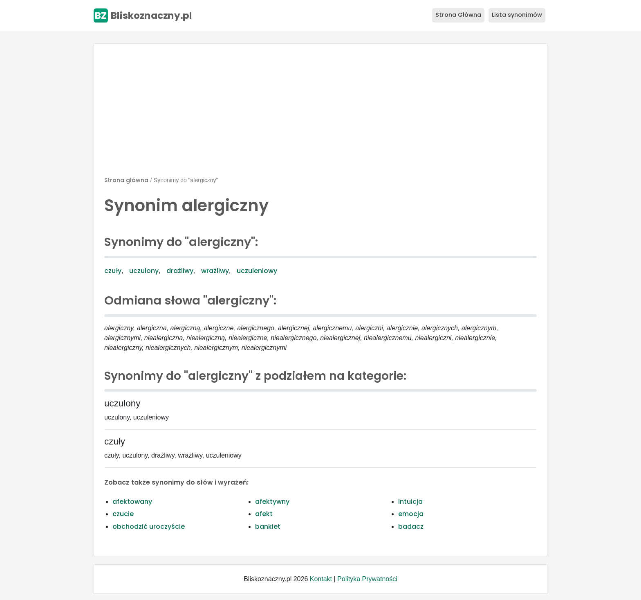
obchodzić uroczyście (148, 526)
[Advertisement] (320, 113)
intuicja (410, 501)
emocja (411, 514)
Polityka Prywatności (367, 578)
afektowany (132, 501)
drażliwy (179, 270)
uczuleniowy (257, 270)
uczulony (144, 270)
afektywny (272, 501)
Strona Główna (458, 15)
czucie (123, 514)
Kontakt (321, 578)
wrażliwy (215, 270)
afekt (264, 514)
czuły (112, 270)
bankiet (267, 526)
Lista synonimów (517, 15)
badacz (411, 526)
